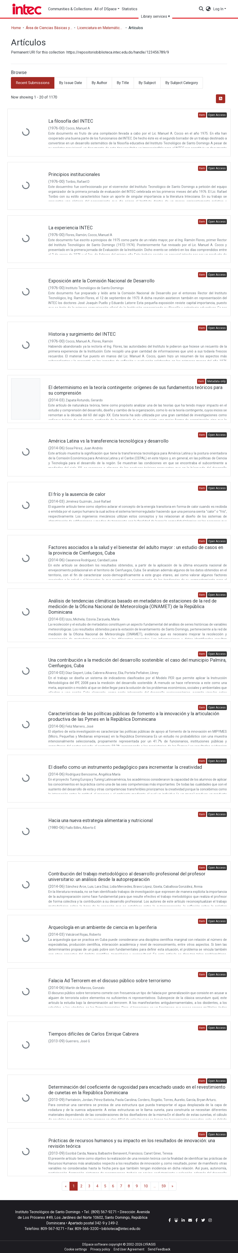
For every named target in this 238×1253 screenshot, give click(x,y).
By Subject (147, 83)
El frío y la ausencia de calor (77, 494)
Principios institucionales (74, 174)
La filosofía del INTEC (70, 121)
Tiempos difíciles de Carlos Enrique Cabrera (93, 1034)
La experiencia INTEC (70, 227)
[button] (208, 9)
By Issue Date (70, 83)
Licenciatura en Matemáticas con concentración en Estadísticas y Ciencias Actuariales (100, 28)
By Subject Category (181, 83)
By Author (99, 83)
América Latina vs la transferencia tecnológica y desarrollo (108, 441)
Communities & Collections (71, 9)
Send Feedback (159, 1249)
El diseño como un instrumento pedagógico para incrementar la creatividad (125, 767)
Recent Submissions (33, 83)
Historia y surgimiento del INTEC (82, 334)
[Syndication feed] (220, 98)
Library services (158, 16)
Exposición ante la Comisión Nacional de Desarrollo (101, 281)
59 (164, 1186)
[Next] (172, 1186)
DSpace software (95, 1244)
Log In (218, 9)
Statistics (133, 9)
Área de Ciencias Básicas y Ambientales (49, 28)
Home (16, 28)
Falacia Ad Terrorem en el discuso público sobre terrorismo (109, 980)
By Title (123, 83)
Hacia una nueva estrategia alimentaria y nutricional (100, 820)
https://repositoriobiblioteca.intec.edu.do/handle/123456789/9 (117, 52)
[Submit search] (201, 9)
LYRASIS (149, 1244)
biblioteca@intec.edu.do (121, 1228)
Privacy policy (100, 1249)
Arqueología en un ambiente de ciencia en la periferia (102, 927)
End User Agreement (129, 1249)
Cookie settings (75, 1249)
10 (146, 1186)
